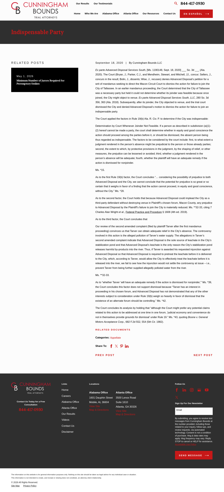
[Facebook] (177, 390)
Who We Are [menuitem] (91, 13)
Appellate (115, 337)
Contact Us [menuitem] (169, 13)
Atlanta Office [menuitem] (130, 13)
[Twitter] (177, 397)
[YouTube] (206, 390)
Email (179, 410)
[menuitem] (15, 486)
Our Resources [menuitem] (151, 13)
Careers (66, 396)
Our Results (82, 3)
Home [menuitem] (77, 13)
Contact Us (68, 425)
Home (65, 389)
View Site (94, 406)
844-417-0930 (193, 3)
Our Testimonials (103, 3)
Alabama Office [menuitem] (110, 13)
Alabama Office (70, 401)
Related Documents (113, 329)
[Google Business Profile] (199, 390)
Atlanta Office (69, 407)
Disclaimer (68, 431)
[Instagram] (192, 390)
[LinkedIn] (184, 390)
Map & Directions (99, 409)
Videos (65, 419)
